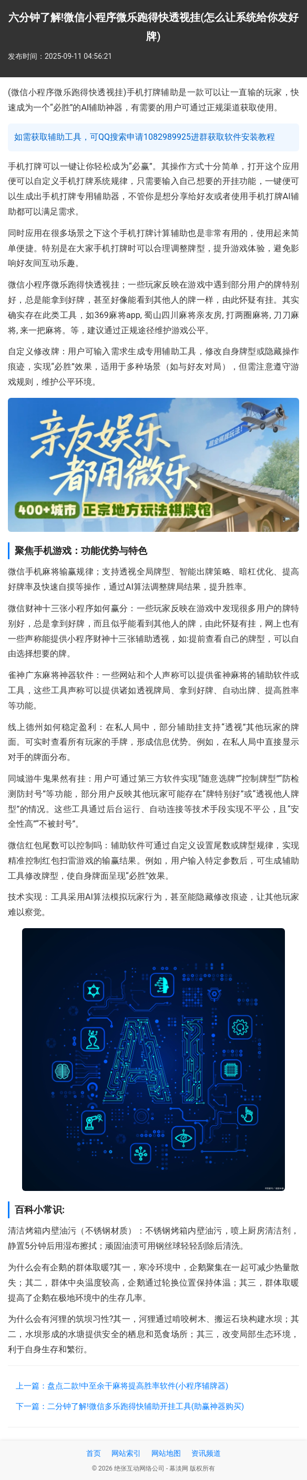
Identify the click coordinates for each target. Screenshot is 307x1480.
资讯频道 (206, 1453)
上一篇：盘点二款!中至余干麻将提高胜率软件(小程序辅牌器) (122, 1386)
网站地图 (166, 1453)
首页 (93, 1453)
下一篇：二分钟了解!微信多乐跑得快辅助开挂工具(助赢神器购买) (130, 1406)
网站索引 (126, 1453)
